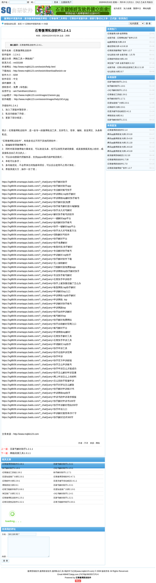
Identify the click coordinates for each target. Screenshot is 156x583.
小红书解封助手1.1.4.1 (63, 493)
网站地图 (147, 8)
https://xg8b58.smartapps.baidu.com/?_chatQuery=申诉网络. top (34, 299)
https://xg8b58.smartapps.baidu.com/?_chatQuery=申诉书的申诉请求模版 (39, 397)
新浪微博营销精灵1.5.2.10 (118, 155)
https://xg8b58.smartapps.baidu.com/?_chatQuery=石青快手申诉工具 (37, 340)
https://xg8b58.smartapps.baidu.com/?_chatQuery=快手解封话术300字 (37, 417)
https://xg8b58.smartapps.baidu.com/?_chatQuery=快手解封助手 (34, 182)
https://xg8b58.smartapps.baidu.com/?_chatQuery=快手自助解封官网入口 (39, 324)
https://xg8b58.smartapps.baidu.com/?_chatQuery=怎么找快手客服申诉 (38, 380)
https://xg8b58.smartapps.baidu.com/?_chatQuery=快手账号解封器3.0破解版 (40, 206)
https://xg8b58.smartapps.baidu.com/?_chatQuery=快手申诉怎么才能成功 (39, 368)
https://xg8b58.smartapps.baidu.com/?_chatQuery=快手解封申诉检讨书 (38, 389)
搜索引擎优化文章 (99, 18)
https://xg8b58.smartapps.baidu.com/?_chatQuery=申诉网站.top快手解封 (39, 194)
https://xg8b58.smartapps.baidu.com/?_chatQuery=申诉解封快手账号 (37, 303)
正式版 (113, 18)
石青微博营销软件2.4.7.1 (64, 477)
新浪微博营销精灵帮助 (35, 18)
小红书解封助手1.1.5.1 (63, 468)
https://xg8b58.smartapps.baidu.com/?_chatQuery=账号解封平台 (34, 328)
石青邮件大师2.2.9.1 (11, 481)
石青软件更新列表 (78, 18)
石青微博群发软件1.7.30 (117, 159)
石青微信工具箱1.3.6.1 (12, 472)
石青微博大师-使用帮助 (117, 33)
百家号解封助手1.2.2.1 (63, 498)
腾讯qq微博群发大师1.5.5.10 (119, 134)
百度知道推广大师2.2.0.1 (13, 477)
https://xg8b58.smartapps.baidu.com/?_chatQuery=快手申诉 (32, 356)
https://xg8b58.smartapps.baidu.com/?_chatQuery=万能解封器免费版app (39, 267)
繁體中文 (137, 8)
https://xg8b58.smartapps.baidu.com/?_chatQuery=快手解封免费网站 (37, 320)
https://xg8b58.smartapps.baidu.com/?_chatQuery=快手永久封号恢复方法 (39, 230)
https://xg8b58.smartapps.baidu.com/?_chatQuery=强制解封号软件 (36, 234)
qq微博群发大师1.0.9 (116, 42)
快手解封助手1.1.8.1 (11, 468)
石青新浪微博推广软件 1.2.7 (119, 50)
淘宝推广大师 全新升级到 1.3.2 (120, 63)
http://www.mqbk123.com (26, 434)
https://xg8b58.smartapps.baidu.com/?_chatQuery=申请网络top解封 (36, 332)
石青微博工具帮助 (58, 18)
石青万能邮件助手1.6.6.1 (64, 502)
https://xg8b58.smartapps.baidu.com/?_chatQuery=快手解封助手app (36, 186)
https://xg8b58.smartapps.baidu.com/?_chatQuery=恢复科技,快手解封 (37, 246)
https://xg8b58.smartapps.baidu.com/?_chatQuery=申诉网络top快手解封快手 (40, 271)
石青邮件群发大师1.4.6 (117, 59)
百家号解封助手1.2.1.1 (21, 449)
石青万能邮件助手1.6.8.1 (13, 489)
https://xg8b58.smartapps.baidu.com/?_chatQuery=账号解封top (34, 315)
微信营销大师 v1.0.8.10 (117, 46)
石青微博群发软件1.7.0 (117, 164)
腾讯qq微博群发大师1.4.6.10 (119, 147)
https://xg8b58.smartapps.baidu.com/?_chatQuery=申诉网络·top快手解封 (39, 295)
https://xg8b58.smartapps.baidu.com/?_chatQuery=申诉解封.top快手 (36, 255)
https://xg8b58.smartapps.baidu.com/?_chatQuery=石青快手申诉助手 (37, 279)
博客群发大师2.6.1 (10, 485)
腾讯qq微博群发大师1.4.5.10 (119, 151)
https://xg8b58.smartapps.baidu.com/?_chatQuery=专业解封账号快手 (37, 190)
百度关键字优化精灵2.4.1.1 (65, 481)
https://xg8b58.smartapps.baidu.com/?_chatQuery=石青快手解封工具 (37, 336)
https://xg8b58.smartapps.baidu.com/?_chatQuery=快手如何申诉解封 (37, 311)
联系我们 (123, 18)
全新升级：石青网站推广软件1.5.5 (122, 38)
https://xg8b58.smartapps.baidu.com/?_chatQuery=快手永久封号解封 (37, 210)
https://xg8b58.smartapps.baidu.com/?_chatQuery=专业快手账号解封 (37, 275)
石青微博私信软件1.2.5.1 (13, 498)
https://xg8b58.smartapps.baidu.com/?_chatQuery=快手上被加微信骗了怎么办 (41, 283)
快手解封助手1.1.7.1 (62, 472)
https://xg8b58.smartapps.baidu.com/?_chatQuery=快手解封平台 (34, 238)
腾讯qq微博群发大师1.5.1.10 (119, 143)
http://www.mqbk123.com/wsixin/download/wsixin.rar (39, 70)
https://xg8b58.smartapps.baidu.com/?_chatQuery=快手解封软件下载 (37, 259)
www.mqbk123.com (85, 571)
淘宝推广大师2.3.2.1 (11, 493)
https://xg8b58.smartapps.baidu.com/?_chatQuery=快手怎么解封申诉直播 (39, 372)
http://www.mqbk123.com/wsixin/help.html (34, 66)
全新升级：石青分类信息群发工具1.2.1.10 (125, 67)
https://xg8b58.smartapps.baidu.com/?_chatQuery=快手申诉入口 (34, 409)
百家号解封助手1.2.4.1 (63, 464)
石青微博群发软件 (83, 578)
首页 (20, 24)
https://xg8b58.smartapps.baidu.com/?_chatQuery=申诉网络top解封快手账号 (40, 198)
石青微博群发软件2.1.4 (117, 130)
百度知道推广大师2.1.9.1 (64, 489)
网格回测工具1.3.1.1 (20, 453)
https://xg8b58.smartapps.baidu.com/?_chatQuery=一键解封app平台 (36, 218)
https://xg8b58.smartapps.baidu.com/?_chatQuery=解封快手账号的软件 (38, 214)
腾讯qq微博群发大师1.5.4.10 (119, 138)
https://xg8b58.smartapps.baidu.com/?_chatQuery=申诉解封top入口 (36, 291)
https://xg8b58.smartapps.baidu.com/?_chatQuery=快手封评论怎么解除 (38, 384)
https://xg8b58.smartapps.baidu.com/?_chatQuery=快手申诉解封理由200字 (40, 405)
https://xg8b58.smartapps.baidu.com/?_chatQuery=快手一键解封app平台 (39, 226)
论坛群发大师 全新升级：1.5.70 (121, 55)
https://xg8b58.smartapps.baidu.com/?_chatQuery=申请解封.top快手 (36, 344)
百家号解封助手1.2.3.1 (63, 485)
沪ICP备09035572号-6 (88, 574)
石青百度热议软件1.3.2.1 (13, 502)
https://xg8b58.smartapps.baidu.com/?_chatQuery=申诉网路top (34, 307)
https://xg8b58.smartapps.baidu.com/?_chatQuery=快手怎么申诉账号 (37, 364)
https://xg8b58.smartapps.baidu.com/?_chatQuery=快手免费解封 (34, 242)
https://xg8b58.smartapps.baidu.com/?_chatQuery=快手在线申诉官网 (37, 352)
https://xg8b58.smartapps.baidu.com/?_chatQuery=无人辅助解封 (34, 263)
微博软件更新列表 (13, 18)
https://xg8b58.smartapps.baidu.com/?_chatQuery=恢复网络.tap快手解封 (39, 287)
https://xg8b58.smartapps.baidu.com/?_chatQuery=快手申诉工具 (34, 348)
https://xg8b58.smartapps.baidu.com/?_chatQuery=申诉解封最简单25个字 (39, 413)
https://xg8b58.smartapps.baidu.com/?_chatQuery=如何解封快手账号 (37, 222)
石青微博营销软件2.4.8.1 (13, 464)
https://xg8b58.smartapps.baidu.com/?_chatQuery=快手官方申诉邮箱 (37, 360)
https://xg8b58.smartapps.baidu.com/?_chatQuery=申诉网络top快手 (36, 393)
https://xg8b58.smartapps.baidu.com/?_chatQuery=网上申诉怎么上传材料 (39, 376)
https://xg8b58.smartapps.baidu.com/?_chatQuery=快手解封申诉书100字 (39, 401)
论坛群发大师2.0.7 (115, 71)
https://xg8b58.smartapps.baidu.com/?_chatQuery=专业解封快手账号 (37, 251)
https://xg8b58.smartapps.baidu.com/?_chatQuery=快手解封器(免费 (36, 202)
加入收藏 (127, 8)
